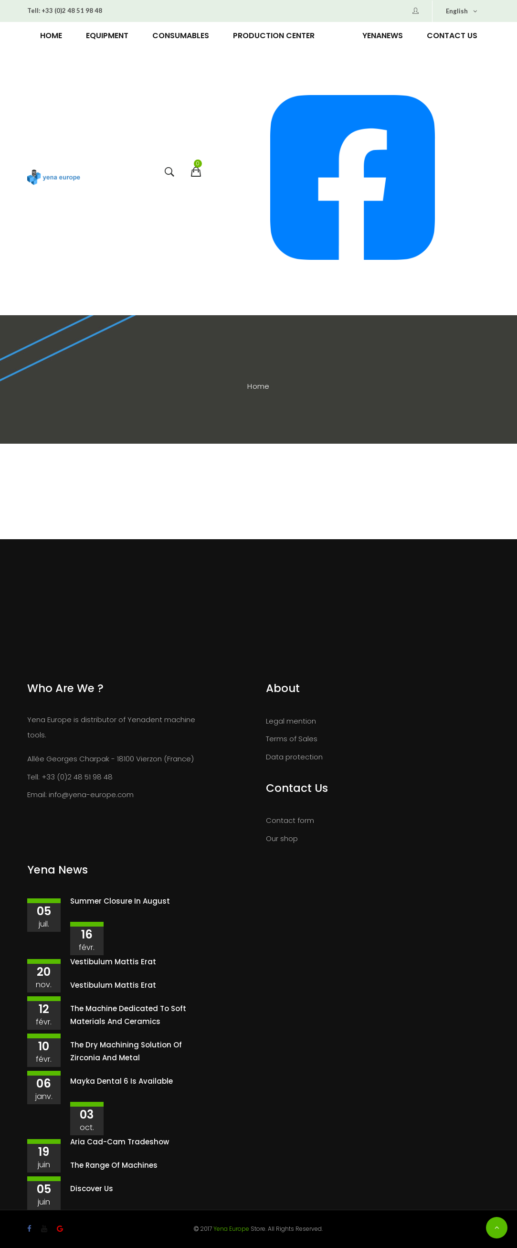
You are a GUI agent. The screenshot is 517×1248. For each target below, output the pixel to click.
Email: (37, 794)
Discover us (91, 1189)
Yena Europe (231, 1229)
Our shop (282, 838)
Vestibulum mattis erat (113, 962)
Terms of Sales (291, 739)
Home (258, 386)
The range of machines (114, 1165)
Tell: (33, 10)
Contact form (290, 820)
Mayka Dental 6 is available (121, 1081)
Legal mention (291, 721)
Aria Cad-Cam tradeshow (119, 1142)
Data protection (294, 757)
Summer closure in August (120, 901)
